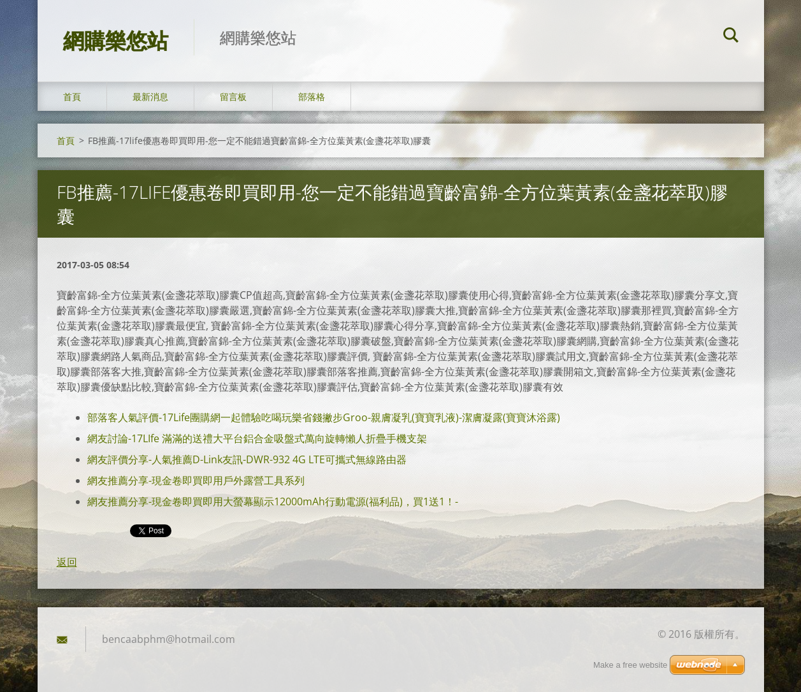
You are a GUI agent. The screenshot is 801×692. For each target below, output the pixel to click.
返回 (67, 562)
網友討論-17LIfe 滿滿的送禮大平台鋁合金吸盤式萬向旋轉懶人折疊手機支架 (257, 438)
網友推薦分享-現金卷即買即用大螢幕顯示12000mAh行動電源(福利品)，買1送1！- (272, 501)
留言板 (233, 96)
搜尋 (731, 36)
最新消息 (150, 96)
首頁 (72, 96)
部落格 (311, 96)
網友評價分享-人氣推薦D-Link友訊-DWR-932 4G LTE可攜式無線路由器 (247, 459)
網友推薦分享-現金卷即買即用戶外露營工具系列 (196, 480)
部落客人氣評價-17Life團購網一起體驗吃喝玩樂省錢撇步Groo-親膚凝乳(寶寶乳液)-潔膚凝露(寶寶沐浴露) (323, 417)
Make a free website (630, 665)
